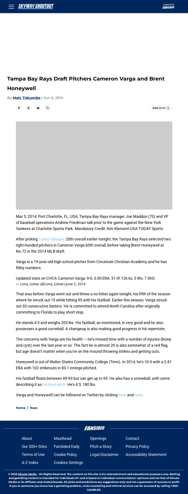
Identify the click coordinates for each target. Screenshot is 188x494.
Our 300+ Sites (34, 446)
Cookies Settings (68, 462)
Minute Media (27, 474)
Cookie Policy (65, 454)
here (122, 395)
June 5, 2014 (76, 284)
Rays (33, 408)
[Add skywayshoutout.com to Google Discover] (161, 108)
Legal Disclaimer (104, 454)
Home (20, 408)
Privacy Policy (137, 446)
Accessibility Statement (146, 454)
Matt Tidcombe (26, 98)
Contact (132, 438)
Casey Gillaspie (51, 239)
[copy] (48, 108)
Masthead (63, 438)
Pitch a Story (101, 446)
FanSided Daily (67, 446)
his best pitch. (55, 384)
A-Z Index (30, 462)
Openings (98, 438)
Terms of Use (33, 454)
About (27, 438)
